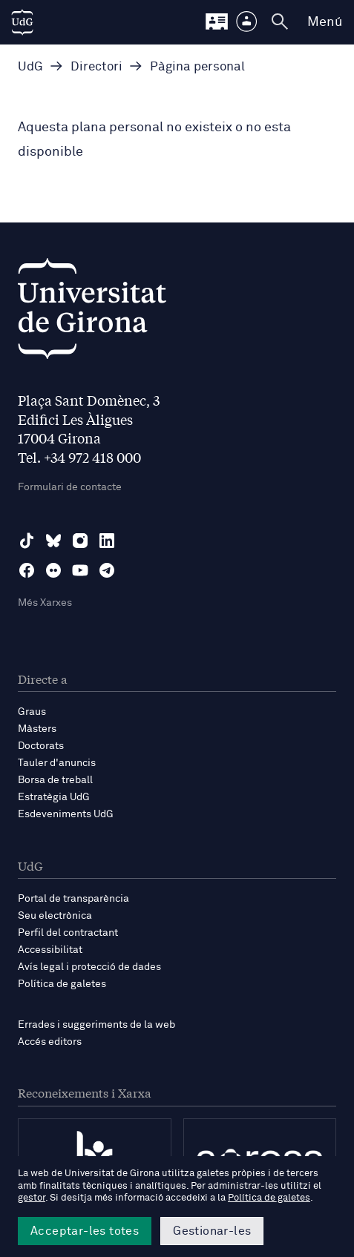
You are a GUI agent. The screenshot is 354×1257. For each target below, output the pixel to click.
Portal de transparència (73, 899)
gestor (31, 1198)
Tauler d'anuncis (57, 763)
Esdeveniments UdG (66, 814)
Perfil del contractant (68, 933)
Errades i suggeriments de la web (96, 1025)
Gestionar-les (212, 1231)
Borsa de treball (55, 780)
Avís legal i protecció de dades (89, 967)
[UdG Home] (22, 22)
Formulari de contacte (70, 487)
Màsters (37, 729)
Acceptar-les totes (84, 1231)
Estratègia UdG (54, 797)
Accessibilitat (50, 950)
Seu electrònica (55, 916)
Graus (32, 712)
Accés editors (50, 1042)
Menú (324, 22)
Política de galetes (62, 984)
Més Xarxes (45, 603)
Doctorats (41, 746)
